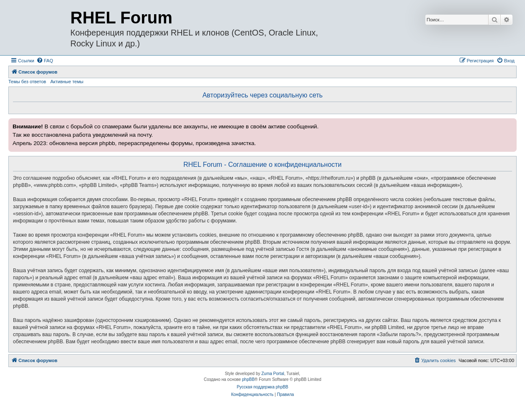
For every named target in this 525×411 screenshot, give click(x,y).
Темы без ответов (27, 81)
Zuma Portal (272, 373)
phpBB (248, 379)
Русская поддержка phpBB (262, 387)
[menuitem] (44, 61)
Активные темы (66, 81)
